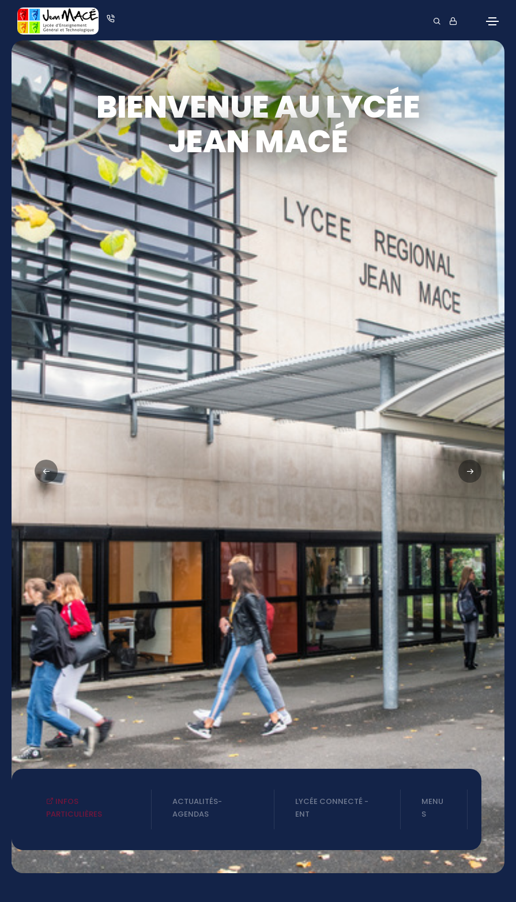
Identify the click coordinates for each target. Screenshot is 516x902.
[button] (469, 471)
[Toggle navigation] (492, 21)
